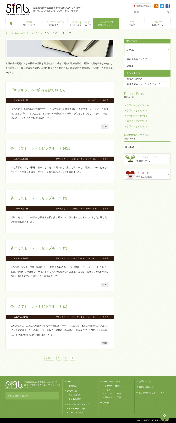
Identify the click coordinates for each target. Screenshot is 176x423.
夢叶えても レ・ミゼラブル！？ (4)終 (40, 148)
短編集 (130, 66)
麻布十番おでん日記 (137, 59)
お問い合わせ (157, 23)
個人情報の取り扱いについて (152, 392)
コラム (36, 33)
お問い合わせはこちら (31, 396)
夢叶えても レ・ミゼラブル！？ (70, 159)
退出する (154, 417)
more (104, 126)
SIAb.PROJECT (14, 385)
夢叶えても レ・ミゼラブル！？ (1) (38, 306)
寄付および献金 (142, 6)
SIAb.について (29, 23)
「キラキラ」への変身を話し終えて (37, 90)
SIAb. (18, 9)
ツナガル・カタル (113, 386)
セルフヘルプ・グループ (80, 23)
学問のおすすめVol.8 (137, 116)
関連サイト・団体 (113, 397)
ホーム (8, 33)
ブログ (132, 23)
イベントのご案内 (113, 393)
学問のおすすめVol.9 (137, 110)
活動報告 (73, 386)
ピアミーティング (77, 408)
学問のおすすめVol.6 (137, 126)
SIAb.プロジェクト (106, 23)
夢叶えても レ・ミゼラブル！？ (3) (38, 198)
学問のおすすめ (134, 79)
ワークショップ (76, 412)
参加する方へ (55, 23)
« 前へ (49, 358)
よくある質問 (75, 399)
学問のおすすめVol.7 (137, 121)
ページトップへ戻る (164, 417)
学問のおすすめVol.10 (137, 105)
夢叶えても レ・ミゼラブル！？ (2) (38, 248)
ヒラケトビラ (91, 100)
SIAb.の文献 (74, 395)
